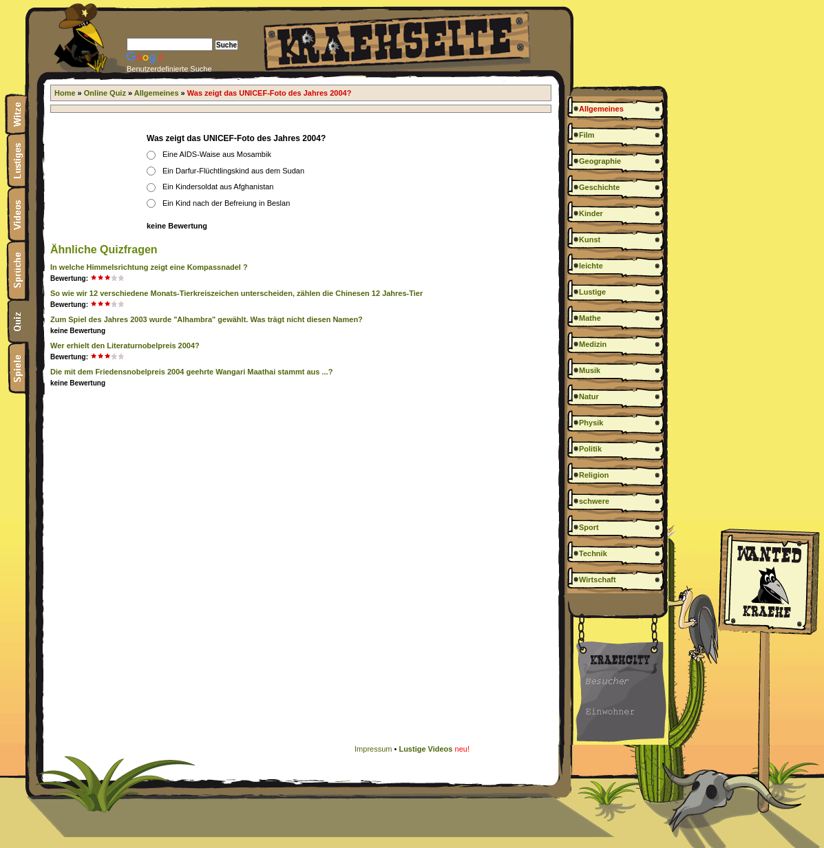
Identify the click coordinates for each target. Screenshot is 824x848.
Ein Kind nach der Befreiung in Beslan (226, 203)
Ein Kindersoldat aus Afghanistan (217, 186)
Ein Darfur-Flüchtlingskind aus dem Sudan (233, 171)
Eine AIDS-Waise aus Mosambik (216, 154)
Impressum (373, 749)
